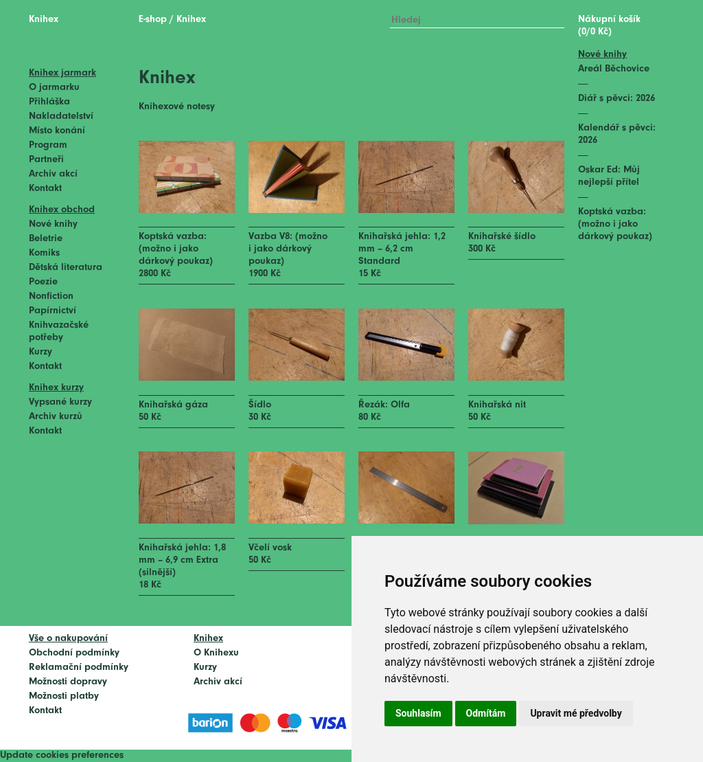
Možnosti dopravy (68, 681)
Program (48, 145)
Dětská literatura (65, 267)
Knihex (43, 19)
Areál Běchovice (613, 69)
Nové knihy (53, 224)
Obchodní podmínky (74, 653)
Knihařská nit (497, 405)
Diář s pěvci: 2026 (616, 98)
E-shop (153, 19)
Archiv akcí (53, 174)
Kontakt (45, 188)
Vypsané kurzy (60, 402)
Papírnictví (52, 310)
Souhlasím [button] (418, 713)
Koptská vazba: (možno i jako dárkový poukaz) (176, 249)
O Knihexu (216, 653)
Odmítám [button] (486, 713)
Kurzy (40, 352)
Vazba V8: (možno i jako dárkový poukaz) (288, 249)
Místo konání (57, 130)
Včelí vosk (270, 548)
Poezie (43, 282)
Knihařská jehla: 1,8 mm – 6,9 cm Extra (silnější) (182, 560)
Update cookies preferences (62, 755)
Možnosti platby (64, 696)
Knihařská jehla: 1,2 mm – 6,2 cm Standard (402, 249)
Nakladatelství (61, 116)
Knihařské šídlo (501, 236)
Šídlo (260, 405)
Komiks (44, 253)
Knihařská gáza (173, 405)
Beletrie (45, 238)
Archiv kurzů (55, 416)
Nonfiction (51, 296)
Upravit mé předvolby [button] (575, 713)
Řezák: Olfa (384, 405)
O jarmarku (54, 87)
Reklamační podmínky (78, 667)
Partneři (46, 159)
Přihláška (49, 102)
